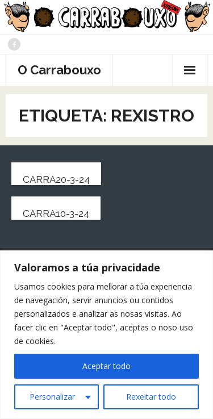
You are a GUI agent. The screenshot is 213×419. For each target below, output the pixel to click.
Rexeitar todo (151, 396)
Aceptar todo (106, 366)
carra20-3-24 (56, 179)
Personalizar (52, 396)
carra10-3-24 (56, 213)
